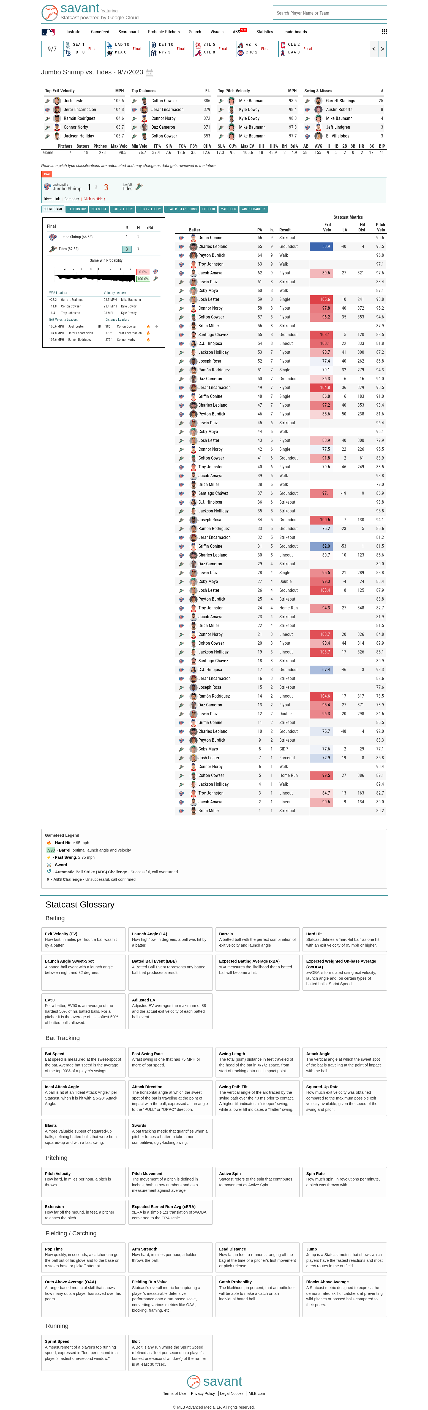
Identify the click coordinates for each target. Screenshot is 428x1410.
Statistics (265, 31)
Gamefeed (100, 31)
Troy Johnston (210, 264)
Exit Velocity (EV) (61, 934)
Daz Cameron (163, 127)
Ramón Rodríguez (79, 118)
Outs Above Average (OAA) (70, 1282)
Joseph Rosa (209, 361)
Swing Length (232, 1054)
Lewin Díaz (208, 281)
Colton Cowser (164, 100)
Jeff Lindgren (338, 127)
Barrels (226, 934)
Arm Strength (144, 1249)
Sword (61, 865)
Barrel (64, 850)
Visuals (217, 31)
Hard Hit (62, 843)
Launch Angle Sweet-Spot (69, 961)
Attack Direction (147, 1087)
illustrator (73, 31)
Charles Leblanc (212, 246)
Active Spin (230, 1173)
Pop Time (54, 1249)
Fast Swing (65, 857)
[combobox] (330, 13)
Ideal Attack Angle (62, 1087)
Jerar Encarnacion (80, 109)
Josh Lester (74, 100)
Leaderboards (294, 31)
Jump (311, 1249)
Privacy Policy (203, 1393)
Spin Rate (315, 1173)
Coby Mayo (208, 290)
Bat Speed (54, 1054)
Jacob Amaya (210, 272)
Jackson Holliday (79, 136)
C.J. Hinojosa (210, 343)
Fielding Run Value (150, 1282)
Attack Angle (318, 1054)
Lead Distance (232, 1249)
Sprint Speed (57, 1341)
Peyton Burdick (211, 255)
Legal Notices (232, 1393)
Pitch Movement (147, 1173)
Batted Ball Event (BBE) (154, 961)
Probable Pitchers (164, 31)
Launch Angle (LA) (149, 934)
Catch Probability (235, 1282)
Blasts (51, 1125)
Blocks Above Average (327, 1282)
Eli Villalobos (337, 136)
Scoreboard (129, 31)
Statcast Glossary (80, 904)
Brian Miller (208, 325)
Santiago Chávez (213, 334)
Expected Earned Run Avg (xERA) (164, 1206)
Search (195, 31)
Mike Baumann (252, 100)
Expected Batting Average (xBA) (249, 961)
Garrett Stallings (340, 100)
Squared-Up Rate (322, 1087)
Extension (54, 1206)
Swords (139, 1125)
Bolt (136, 1341)
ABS (240, 31)
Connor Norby (76, 127)
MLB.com (257, 1393)
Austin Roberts (339, 109)
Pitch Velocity (58, 1173)
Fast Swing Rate (147, 1054)
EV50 (49, 1000)
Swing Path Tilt (233, 1087)
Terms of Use (175, 1393)
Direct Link (52, 199)
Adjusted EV (144, 1000)
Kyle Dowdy (249, 109)
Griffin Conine (210, 237)
